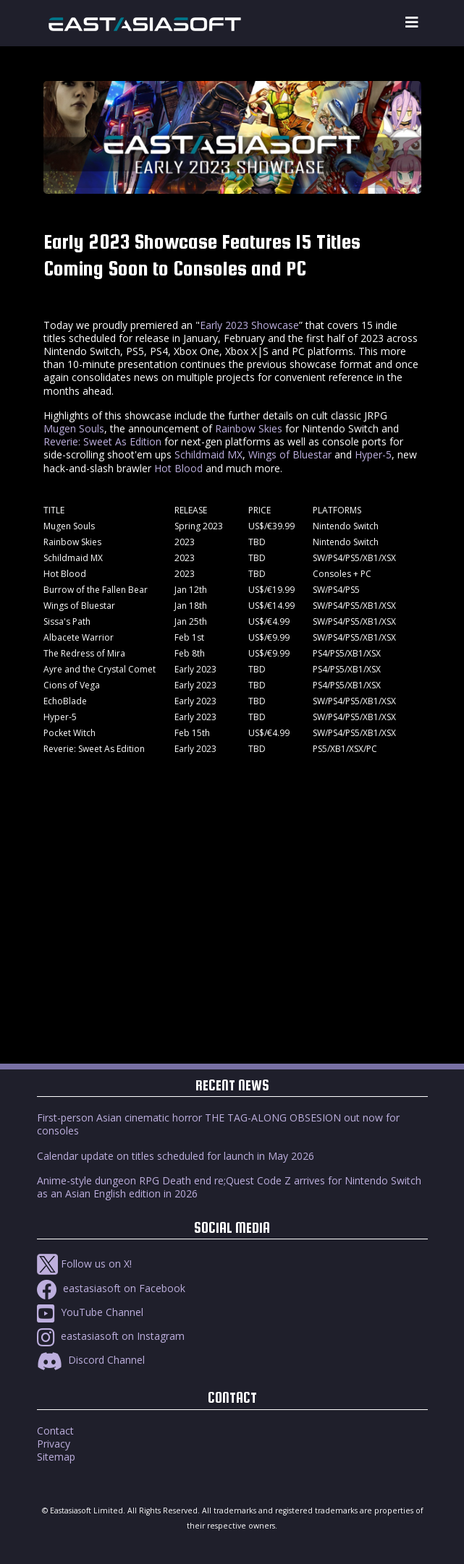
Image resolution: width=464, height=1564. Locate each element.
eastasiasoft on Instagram (111, 1336)
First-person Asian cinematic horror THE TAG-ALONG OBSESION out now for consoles (218, 1124)
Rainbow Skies (248, 428)
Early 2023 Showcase (249, 325)
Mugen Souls (73, 428)
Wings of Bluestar (290, 454)
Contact (55, 1430)
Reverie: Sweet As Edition (102, 441)
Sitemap (56, 1456)
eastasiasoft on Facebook (111, 1288)
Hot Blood (178, 468)
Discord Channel (91, 1360)
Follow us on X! (84, 1263)
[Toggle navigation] (412, 23)
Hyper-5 (373, 454)
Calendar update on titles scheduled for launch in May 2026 (175, 1156)
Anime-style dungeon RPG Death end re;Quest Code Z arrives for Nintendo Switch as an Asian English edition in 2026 (229, 1187)
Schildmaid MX (208, 454)
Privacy (53, 1443)
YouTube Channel (90, 1312)
